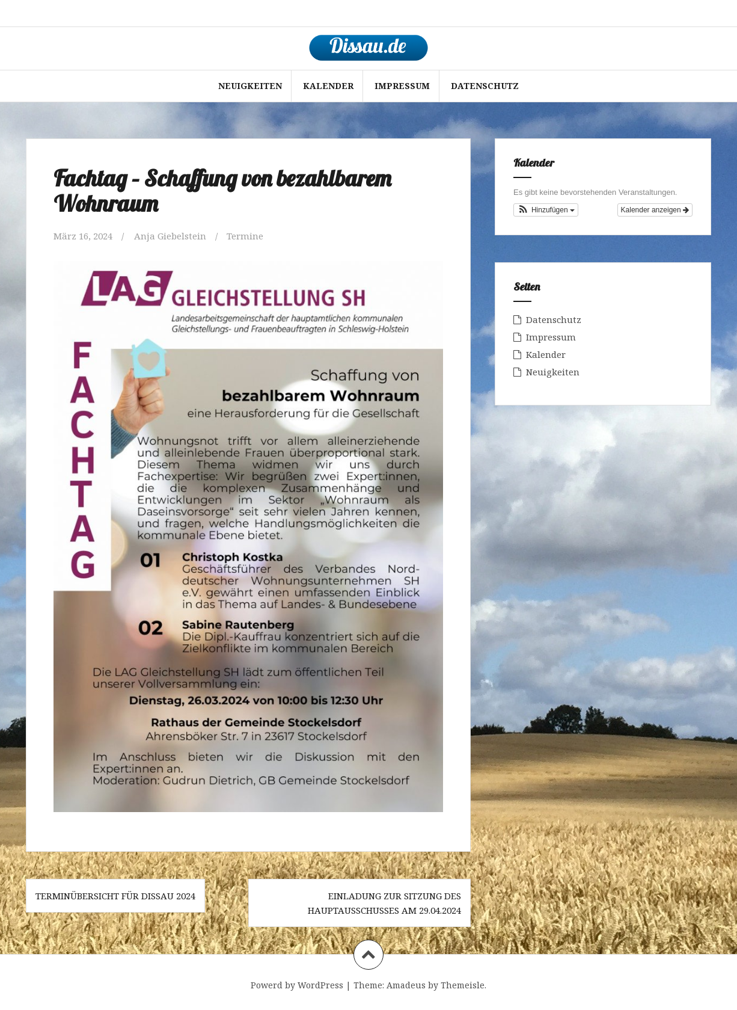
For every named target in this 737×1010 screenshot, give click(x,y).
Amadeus (406, 985)
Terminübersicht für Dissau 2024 (115, 896)
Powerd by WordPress (297, 985)
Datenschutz (485, 85)
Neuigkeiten (250, 85)
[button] (546, 210)
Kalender (328, 85)
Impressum (402, 85)
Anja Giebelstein (170, 236)
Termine (245, 236)
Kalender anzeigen (655, 210)
